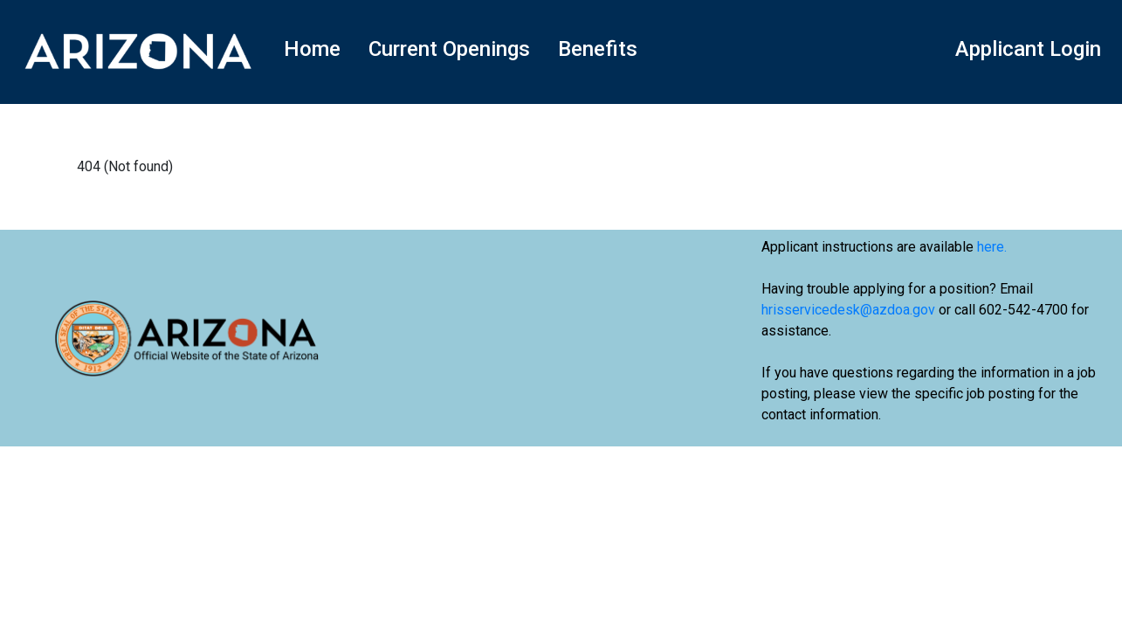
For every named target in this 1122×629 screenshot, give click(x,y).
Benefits (597, 49)
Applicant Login (1028, 49)
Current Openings (449, 49)
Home (312, 49)
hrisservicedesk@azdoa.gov (848, 309)
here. (992, 246)
